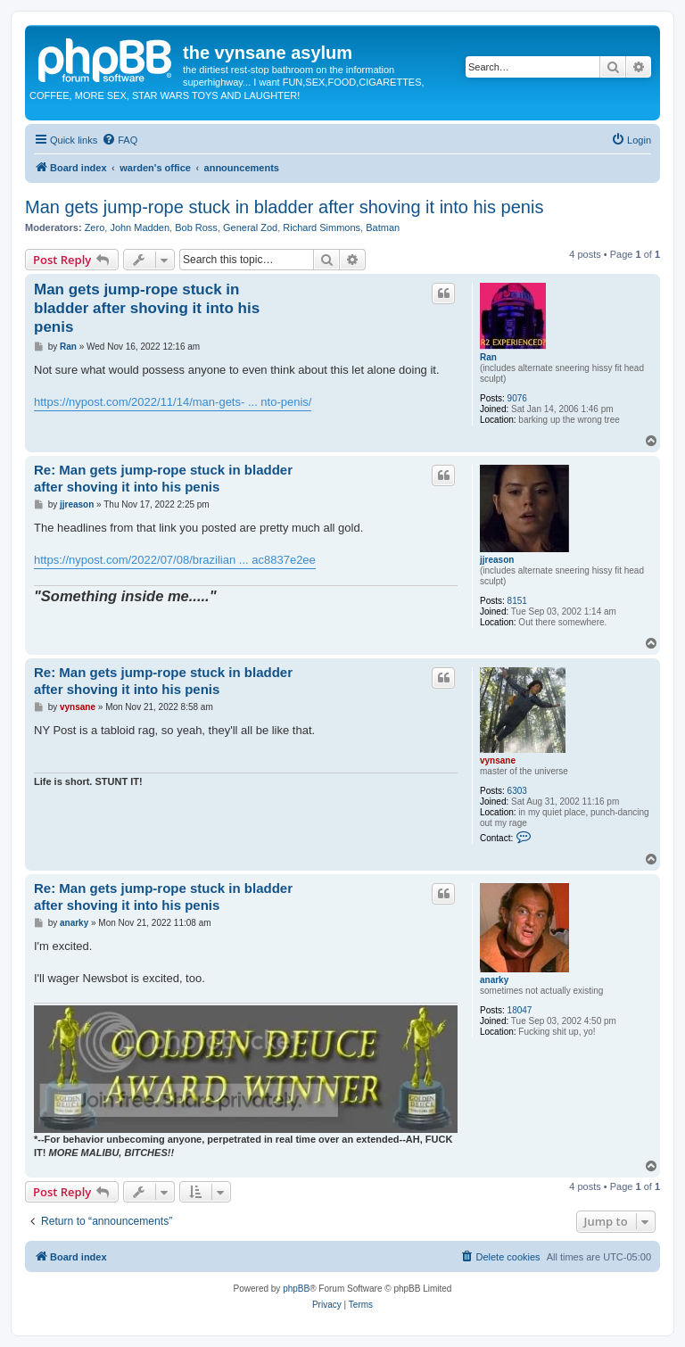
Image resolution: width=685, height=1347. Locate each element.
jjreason (497, 560)
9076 (517, 398)
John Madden (139, 227)
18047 (520, 1010)
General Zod (250, 227)
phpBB (296, 1288)
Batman (383, 227)
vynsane (498, 760)
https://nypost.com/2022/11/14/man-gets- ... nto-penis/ (172, 402)
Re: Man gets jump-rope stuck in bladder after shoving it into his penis (163, 478)
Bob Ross (196, 227)
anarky (494, 980)
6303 (517, 791)
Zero (95, 227)
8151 (517, 601)
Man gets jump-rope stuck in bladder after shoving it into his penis (284, 207)
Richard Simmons (321, 227)
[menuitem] (119, 140)
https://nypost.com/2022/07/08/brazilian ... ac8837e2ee (175, 559)
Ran (488, 357)
